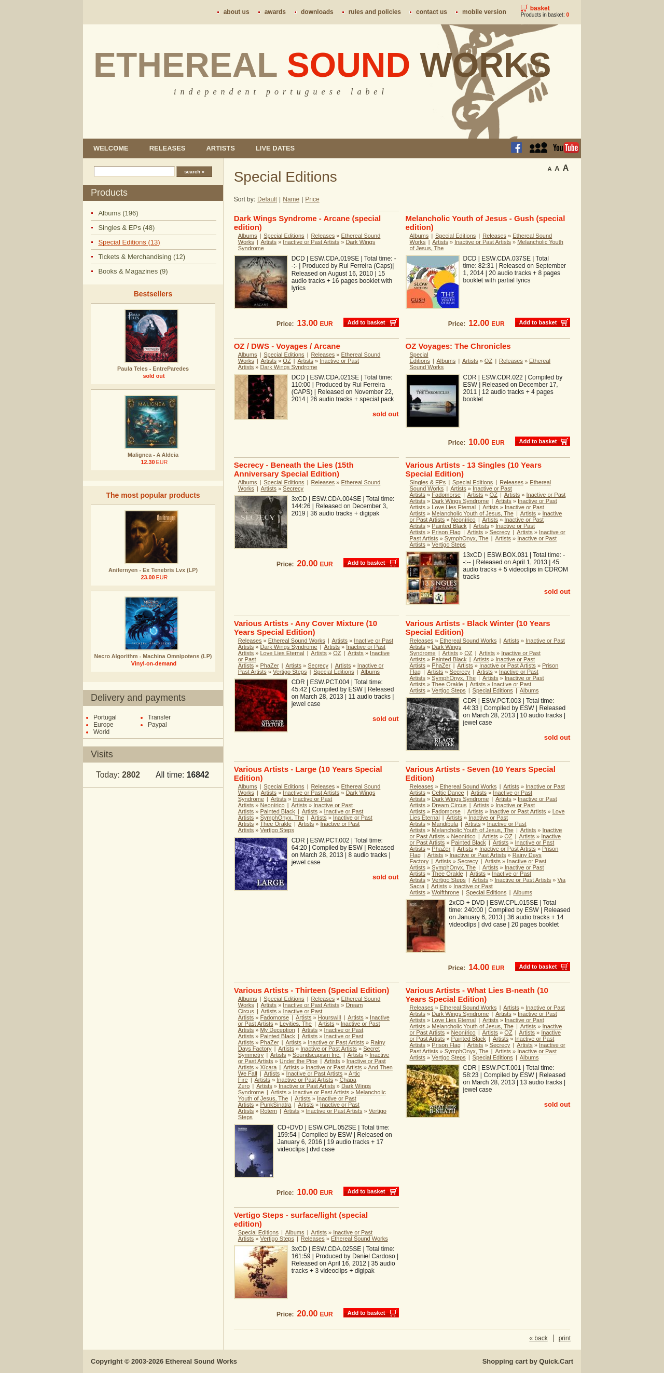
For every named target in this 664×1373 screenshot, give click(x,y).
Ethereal (322, 65)
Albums (247, 236)
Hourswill (329, 1017)
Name (291, 199)
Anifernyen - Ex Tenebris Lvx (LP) (153, 570)
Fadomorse (446, 495)
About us (237, 12)
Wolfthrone (445, 892)
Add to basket (366, 322)
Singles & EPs (428, 482)
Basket (540, 8)
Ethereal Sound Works (296, 640)
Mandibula (445, 824)
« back (538, 1338)
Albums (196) (118, 213)
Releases (167, 148)
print (565, 1338)
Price (312, 199)
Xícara (268, 1067)
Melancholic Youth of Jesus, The (473, 513)
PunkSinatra (276, 1105)
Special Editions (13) (129, 242)
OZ (286, 361)
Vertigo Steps (448, 544)
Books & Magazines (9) (133, 271)
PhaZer (269, 665)
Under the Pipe (298, 1061)
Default (267, 199)
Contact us (431, 12)
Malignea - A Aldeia (153, 455)
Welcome (111, 148)
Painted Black (449, 526)
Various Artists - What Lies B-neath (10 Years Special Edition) (477, 994)
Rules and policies (375, 12)
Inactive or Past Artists (311, 242)
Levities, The (296, 1024)
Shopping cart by (527, 1361)
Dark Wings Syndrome (288, 367)
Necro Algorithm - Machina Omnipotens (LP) (153, 656)
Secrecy (293, 488)
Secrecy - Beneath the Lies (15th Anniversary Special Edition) (294, 469)
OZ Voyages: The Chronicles (458, 346)
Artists (220, 148)
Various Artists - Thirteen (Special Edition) (312, 990)
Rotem (268, 1111)
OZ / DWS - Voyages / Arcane (287, 346)
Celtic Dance (448, 793)
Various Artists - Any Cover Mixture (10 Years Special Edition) (305, 627)
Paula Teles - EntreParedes (153, 368)
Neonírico (463, 519)
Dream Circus (449, 805)
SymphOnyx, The (467, 538)
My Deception (277, 1030)
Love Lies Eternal (454, 507)
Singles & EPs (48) (126, 228)
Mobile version (484, 12)
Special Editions (284, 236)
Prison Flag (446, 532)
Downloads (317, 12)
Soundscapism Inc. (317, 1055)
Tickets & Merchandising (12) (141, 257)
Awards (275, 12)
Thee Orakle (447, 684)
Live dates (275, 148)
